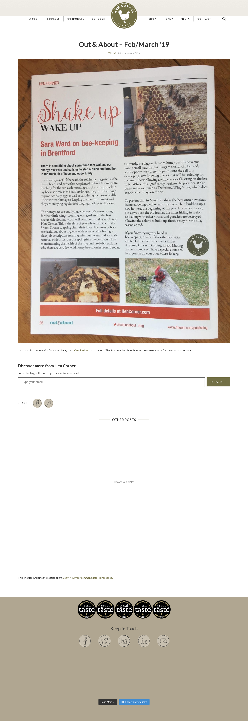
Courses (53, 18)
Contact (204, 18)
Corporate (75, 18)
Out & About (82, 350)
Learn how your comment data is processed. (88, 577)
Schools (98, 18)
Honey (168, 18)
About (34, 18)
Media (185, 18)
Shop (152, 18)
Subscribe (218, 382)
